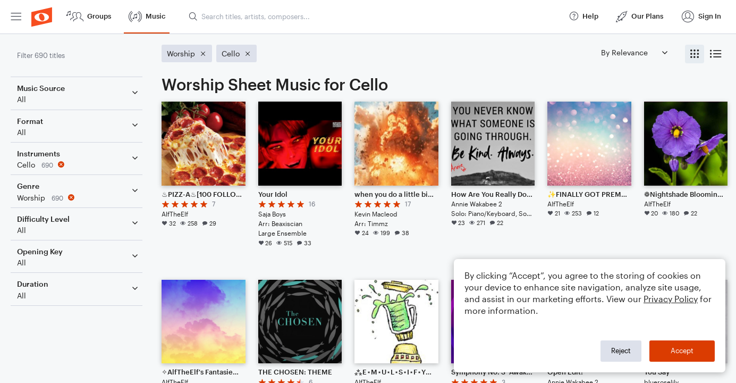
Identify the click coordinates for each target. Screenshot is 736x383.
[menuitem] (16, 17)
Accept (682, 350)
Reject (621, 350)
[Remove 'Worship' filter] (78, 197)
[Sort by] (634, 52)
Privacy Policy (671, 299)
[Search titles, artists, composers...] (373, 16)
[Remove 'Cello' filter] (78, 164)
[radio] (694, 54)
